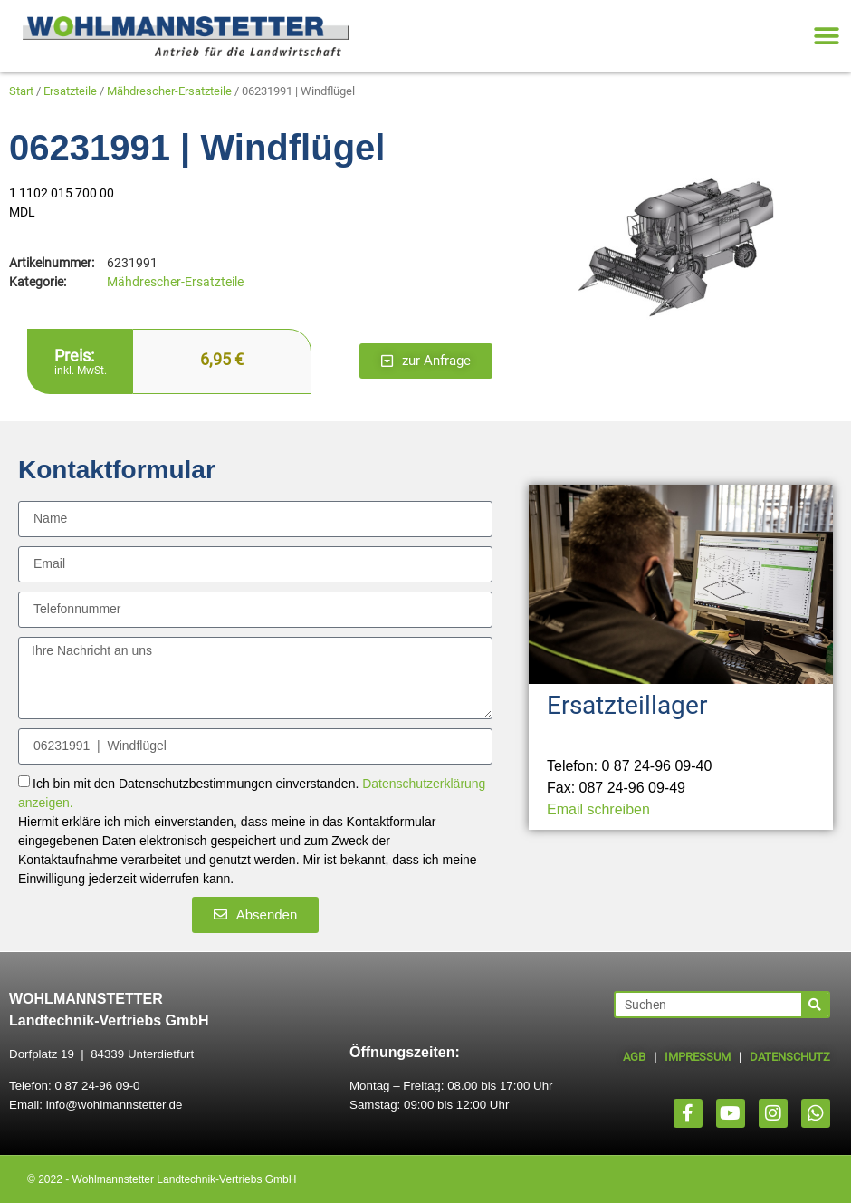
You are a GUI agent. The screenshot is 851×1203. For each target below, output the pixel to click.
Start (21, 91)
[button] (826, 36)
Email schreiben (598, 809)
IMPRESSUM (698, 1056)
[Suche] (814, 1004)
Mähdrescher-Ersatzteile (169, 91)
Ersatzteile (70, 91)
